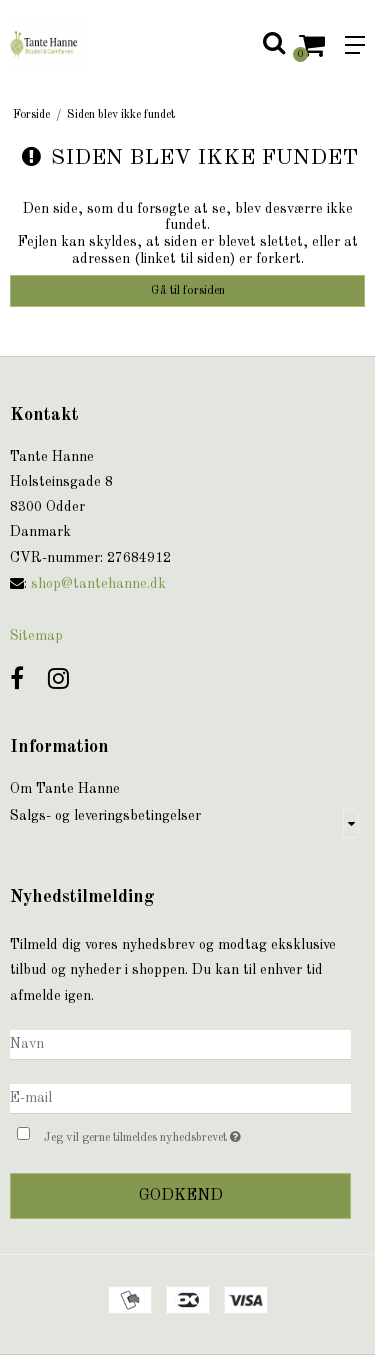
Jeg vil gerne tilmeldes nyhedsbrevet (173, 1134)
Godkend (181, 1196)
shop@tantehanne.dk (98, 584)
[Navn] (180, 1044)
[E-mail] (180, 1098)
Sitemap (36, 636)
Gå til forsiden (188, 291)
